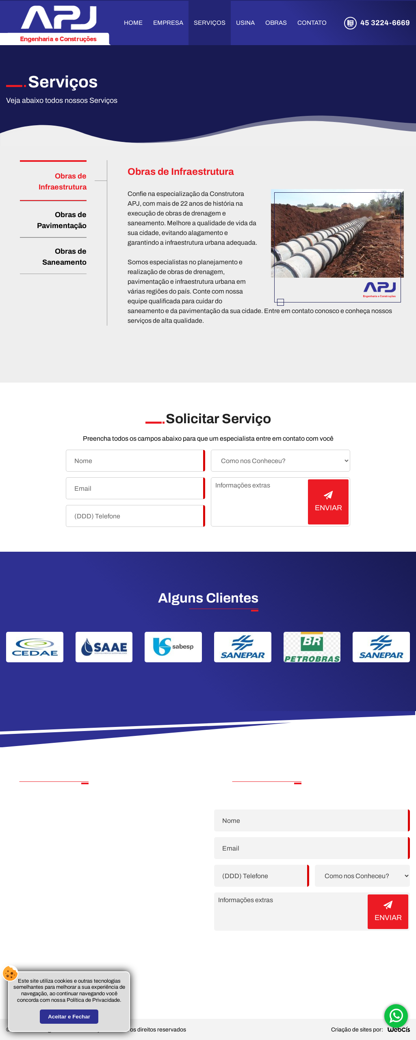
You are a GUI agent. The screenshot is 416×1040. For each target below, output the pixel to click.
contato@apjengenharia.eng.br (74, 864)
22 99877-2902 (55, 816)
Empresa (168, 23)
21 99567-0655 (55, 841)
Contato (312, 23)
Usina (245, 23)
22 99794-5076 (55, 829)
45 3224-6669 (385, 23)
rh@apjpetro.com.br (58, 875)
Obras (276, 23)
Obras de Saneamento (64, 256)
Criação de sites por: (357, 1030)
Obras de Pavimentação (62, 220)
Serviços (209, 23)
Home (133, 23)
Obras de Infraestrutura (63, 181)
